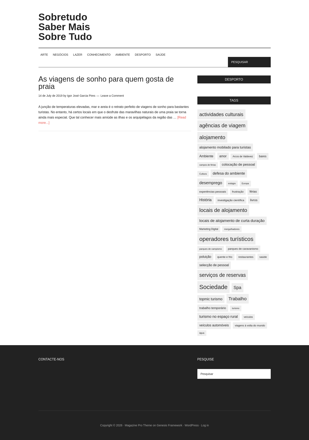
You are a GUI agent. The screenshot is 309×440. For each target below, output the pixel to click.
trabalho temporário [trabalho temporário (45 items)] (212, 308)
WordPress (192, 425)
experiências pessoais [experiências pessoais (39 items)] (212, 191)
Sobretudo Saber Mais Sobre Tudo (65, 27)
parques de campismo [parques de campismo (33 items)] (210, 249)
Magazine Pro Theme (138, 425)
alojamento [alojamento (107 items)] (212, 137)
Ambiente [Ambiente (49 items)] (206, 156)
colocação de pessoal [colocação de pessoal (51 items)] (238, 164)
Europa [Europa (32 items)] (245, 183)
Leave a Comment (112, 95)
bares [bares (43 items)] (262, 156)
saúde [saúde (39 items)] (263, 256)
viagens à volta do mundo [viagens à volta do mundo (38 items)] (250, 325)
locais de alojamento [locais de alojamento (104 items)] (223, 210)
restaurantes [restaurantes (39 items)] (245, 256)
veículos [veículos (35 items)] (248, 317)
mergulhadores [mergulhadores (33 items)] (232, 229)
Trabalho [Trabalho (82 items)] (238, 298)
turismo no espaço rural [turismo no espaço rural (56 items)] (218, 317)
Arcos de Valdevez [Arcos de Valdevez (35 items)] (243, 156)
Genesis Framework (169, 425)
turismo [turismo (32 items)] (235, 308)
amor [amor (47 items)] (223, 156)
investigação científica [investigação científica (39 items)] (231, 200)
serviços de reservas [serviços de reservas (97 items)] (222, 275)
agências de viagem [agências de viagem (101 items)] (222, 125)
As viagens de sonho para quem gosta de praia (106, 83)
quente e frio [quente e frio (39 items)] (224, 256)
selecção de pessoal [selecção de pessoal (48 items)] (214, 265)
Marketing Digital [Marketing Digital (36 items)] (208, 229)
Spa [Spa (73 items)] (237, 287)
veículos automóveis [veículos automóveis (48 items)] (214, 325)
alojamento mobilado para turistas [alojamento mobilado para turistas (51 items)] (225, 147)
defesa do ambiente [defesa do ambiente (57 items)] (229, 173)
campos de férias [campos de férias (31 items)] (207, 165)
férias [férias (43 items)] (253, 191)
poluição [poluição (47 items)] (205, 256)
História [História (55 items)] (205, 200)
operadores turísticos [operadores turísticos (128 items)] (226, 239)
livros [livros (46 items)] (253, 200)
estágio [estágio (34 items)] (232, 183)
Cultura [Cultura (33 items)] (203, 174)
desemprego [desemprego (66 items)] (210, 183)
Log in (205, 425)
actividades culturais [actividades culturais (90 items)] (221, 114)
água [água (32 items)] (201, 333)
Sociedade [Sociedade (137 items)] (213, 287)
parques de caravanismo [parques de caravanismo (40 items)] (243, 248)
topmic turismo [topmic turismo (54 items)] (211, 299)
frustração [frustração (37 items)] (238, 191)
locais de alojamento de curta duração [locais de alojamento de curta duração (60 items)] (232, 220)
